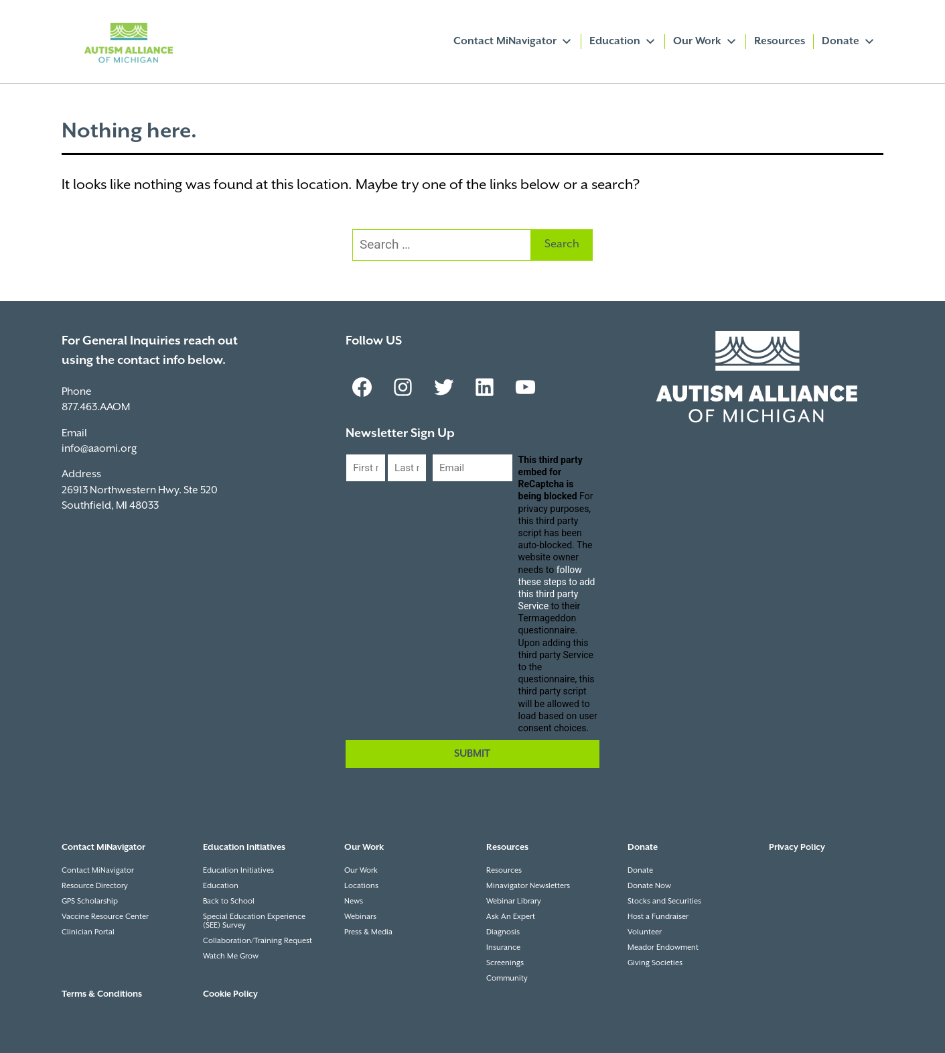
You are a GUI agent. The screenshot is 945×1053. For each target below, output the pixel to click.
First (356, 493)
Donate (848, 41)
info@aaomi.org (99, 448)
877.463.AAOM (96, 407)
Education (622, 41)
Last (397, 493)
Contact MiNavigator (513, 41)
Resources (779, 41)
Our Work (705, 41)
